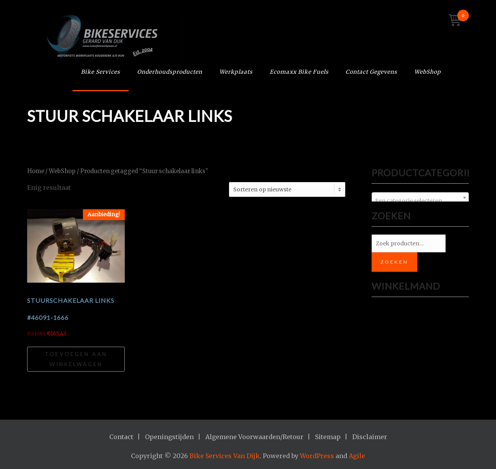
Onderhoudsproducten (169, 71)
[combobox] (420, 197)
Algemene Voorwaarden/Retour (254, 437)
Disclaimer (369, 437)
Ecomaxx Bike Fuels (299, 71)
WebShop (427, 71)
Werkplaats (236, 71)
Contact (121, 437)
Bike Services (100, 71)
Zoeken (394, 262)
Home (35, 171)
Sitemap (328, 437)
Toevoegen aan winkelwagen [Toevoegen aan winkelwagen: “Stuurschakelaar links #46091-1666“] (76, 359)
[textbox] (420, 201)
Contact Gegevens (371, 71)
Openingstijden (169, 437)
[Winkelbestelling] (287, 189)
